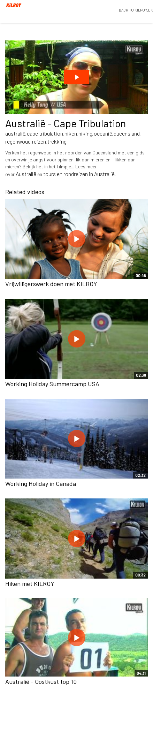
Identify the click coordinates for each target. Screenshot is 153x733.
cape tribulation (45, 133)
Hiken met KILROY (29, 583)
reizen (39, 141)
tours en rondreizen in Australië (79, 173)
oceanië (103, 133)
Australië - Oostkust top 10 (41, 681)
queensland (127, 133)
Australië (26, 173)
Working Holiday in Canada (40, 483)
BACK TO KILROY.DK (136, 10)
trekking (57, 141)
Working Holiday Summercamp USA (52, 384)
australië (15, 133)
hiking (85, 133)
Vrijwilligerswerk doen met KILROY (51, 284)
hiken (70, 133)
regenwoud (18, 141)
